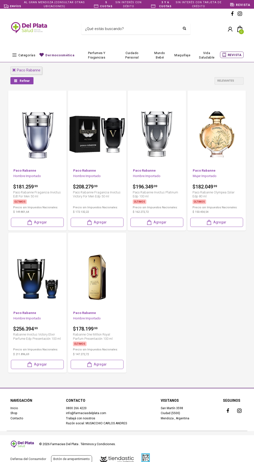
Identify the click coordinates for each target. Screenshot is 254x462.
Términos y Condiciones (98, 444)
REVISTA (235, 55)
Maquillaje (182, 55)
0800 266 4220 (76, 408)
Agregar (37, 222)
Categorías (26, 55)
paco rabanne (26, 70)
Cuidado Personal (132, 55)
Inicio (14, 408)
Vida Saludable (207, 55)
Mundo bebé (159, 55)
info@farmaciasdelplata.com (86, 413)
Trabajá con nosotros (80, 418)
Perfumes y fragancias (96, 55)
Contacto (16, 418)
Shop (13, 413)
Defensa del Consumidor (28, 459)
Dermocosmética (59, 55)
